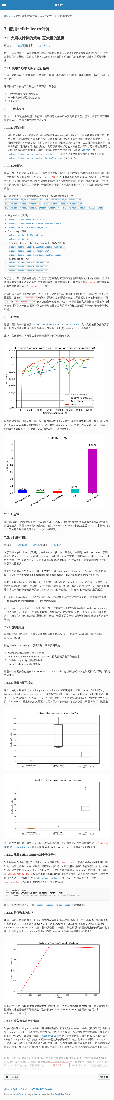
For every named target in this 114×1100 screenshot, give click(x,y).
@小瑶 (36, 545)
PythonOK (18, 1089)
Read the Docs (62, 1094)
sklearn (59, 5)
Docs (7, 16)
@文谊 (21, 45)
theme (36, 1094)
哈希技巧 (86, 150)
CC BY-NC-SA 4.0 (42, 1089)
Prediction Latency (20, 847)
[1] (11, 188)
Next (104, 1077)
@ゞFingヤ (45, 45)
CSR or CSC (48, 1036)
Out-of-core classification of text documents (56, 324)
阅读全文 (57, 1065)
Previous (12, 1077)
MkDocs (20, 1094)
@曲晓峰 (22, 545)
